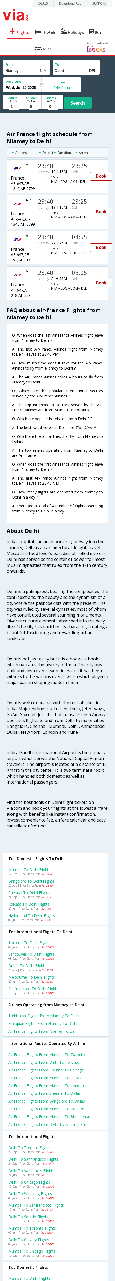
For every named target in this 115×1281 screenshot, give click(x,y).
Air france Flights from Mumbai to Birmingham (50, 1116)
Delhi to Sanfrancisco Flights (33, 1159)
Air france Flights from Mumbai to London (46, 1085)
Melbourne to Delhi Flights (31, 977)
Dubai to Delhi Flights (27, 965)
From (10, 64)
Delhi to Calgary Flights (28, 1239)
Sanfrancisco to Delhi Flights (33, 988)
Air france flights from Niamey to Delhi (43, 1031)
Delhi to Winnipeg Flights (30, 1193)
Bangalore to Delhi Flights (31, 881)
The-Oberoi (86, 427)
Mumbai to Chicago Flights (31, 1251)
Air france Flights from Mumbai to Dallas (44, 1077)
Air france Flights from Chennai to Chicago (46, 1070)
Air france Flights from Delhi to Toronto (44, 1062)
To (57, 64)
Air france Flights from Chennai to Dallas (44, 1093)
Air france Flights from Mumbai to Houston (46, 1108)
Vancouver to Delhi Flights (31, 954)
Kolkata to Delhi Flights (28, 904)
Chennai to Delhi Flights (29, 892)
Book (101, 176)
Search (78, 103)
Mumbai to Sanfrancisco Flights (36, 1205)
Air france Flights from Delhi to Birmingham (47, 1124)
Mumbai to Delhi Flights (29, 869)
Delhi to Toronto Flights (29, 1147)
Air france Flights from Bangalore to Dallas (46, 1101)
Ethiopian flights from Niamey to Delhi (42, 1023)
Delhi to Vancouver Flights (31, 1170)
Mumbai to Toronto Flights (32, 1228)
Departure (13, 81)
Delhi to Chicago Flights (29, 1182)
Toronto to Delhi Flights (29, 942)
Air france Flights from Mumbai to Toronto (46, 1054)
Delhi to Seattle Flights (28, 1216)
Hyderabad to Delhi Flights (31, 915)
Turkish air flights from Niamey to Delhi (43, 1015)
